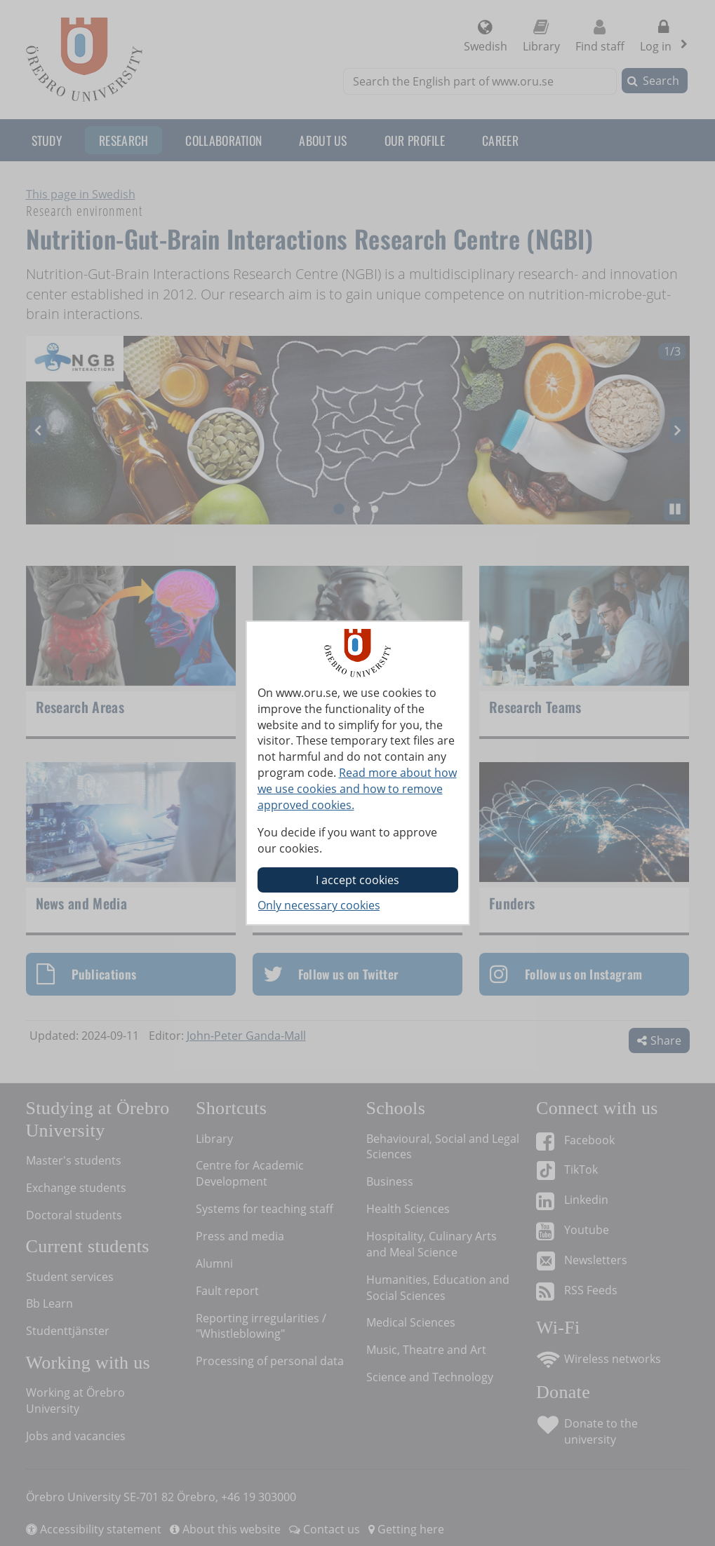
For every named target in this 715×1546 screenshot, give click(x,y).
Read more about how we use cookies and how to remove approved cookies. (357, 789)
